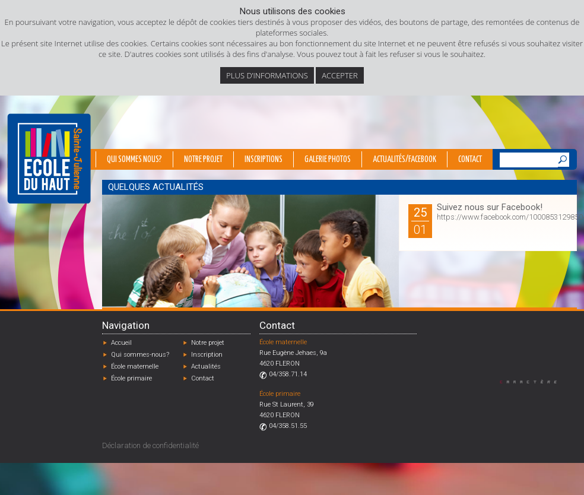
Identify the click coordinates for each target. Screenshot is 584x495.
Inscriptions (264, 160)
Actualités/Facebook (404, 160)
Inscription (207, 354)
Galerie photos (327, 160)
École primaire (131, 378)
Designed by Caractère (534, 381)
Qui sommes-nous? (140, 354)
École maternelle (134, 366)
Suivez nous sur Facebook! (489, 207)
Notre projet (203, 160)
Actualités (206, 366)
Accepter (339, 75)
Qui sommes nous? (134, 160)
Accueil (121, 343)
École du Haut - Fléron (49, 158)
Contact (470, 160)
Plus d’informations (267, 75)
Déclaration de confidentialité (150, 445)
